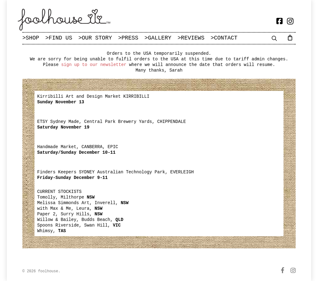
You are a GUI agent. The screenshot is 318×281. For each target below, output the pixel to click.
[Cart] (291, 37)
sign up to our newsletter (93, 64)
